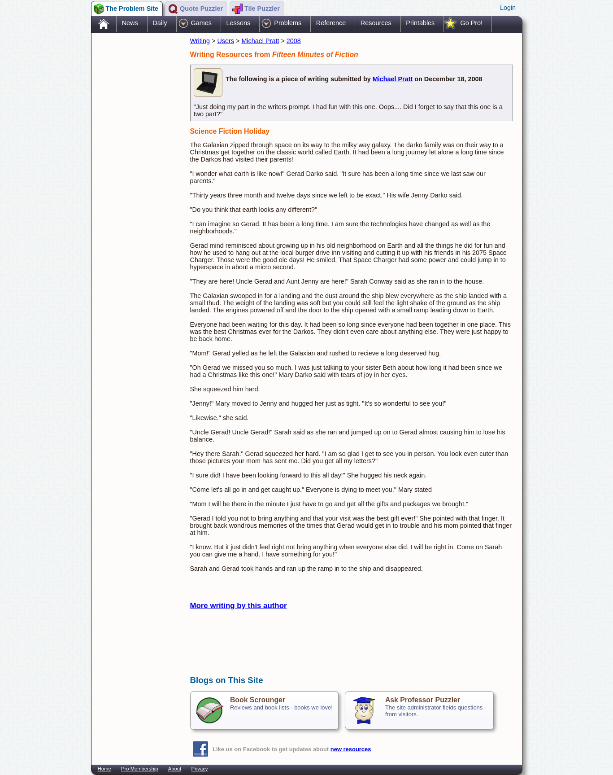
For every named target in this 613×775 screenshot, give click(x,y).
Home (104, 768)
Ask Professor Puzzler (422, 700)
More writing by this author (238, 605)
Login (508, 7)
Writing (200, 40)
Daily (159, 22)
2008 (294, 40)
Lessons (238, 22)
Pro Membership (139, 768)
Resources (376, 22)
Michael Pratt (260, 40)
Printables (420, 22)
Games (201, 22)
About (174, 768)
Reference (331, 22)
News (130, 22)
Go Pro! (471, 22)
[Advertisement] (136, 176)
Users (225, 40)
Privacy (199, 768)
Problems (287, 22)
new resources (350, 749)
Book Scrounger (257, 700)
